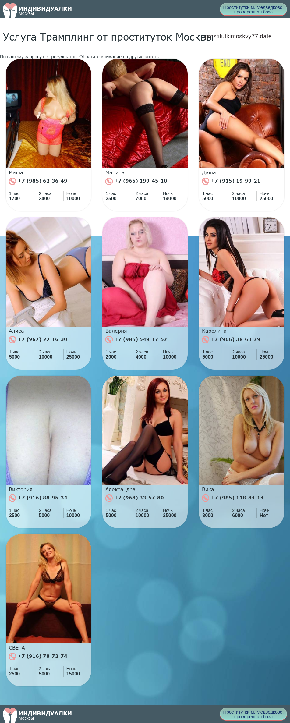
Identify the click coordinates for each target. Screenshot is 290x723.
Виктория (21, 489)
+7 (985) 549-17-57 (136, 339)
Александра (120, 489)
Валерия (116, 330)
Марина (115, 172)
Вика (208, 489)
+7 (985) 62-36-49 (38, 181)
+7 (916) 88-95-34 (38, 498)
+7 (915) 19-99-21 (231, 181)
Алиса (16, 330)
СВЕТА (17, 647)
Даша (209, 172)
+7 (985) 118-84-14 (233, 498)
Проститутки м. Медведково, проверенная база (253, 9)
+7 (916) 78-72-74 (38, 656)
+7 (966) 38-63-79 (231, 339)
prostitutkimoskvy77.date (238, 36)
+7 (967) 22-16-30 (38, 339)
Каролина (214, 330)
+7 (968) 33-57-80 (134, 498)
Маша (16, 172)
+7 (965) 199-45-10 (136, 181)
